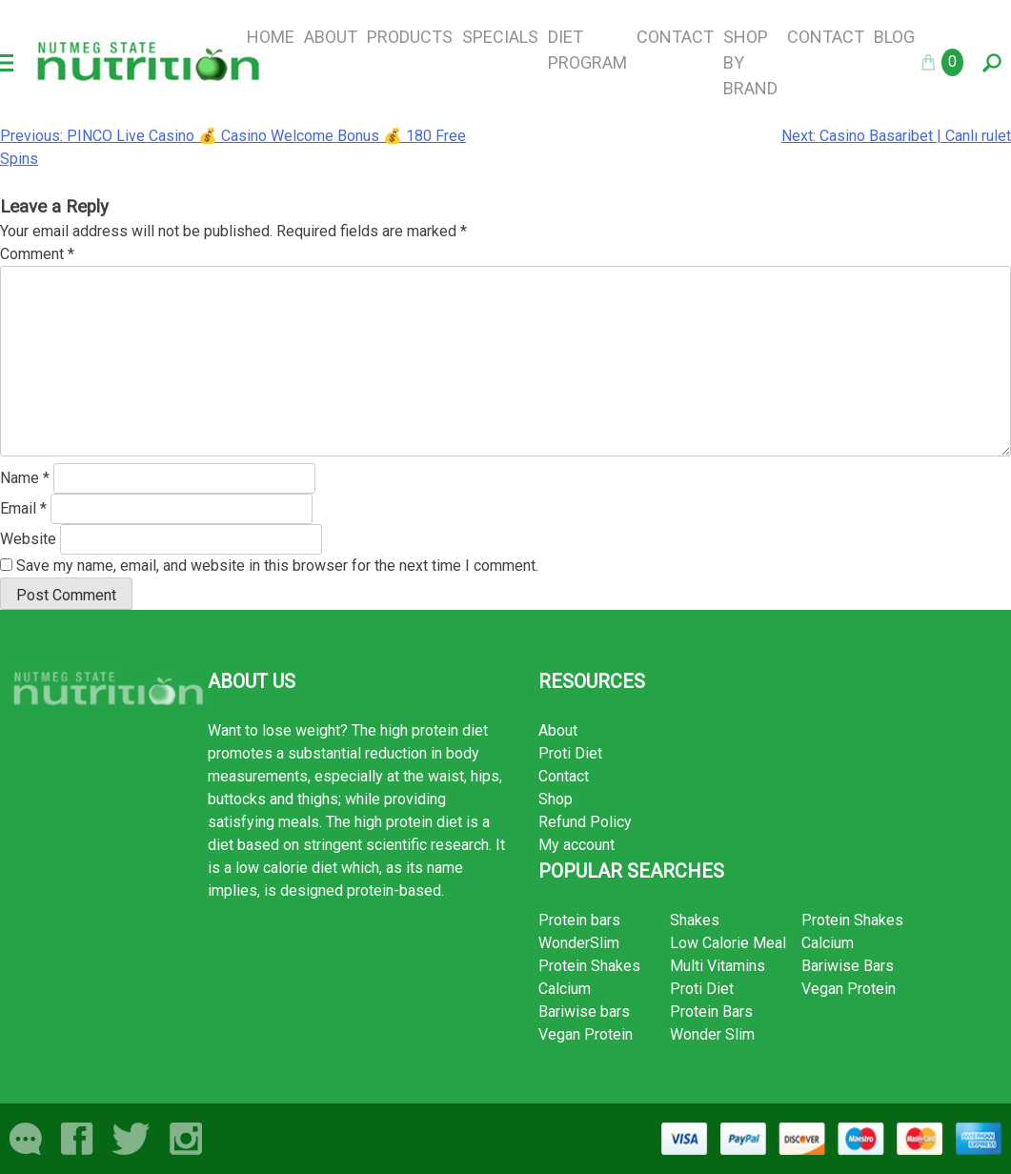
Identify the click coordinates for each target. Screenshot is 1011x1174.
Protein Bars (711, 1011)
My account (576, 845)
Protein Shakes (589, 966)
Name (25, 478)
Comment (37, 254)
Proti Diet (570, 753)
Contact (675, 37)
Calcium (564, 989)
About (330, 37)
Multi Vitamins (717, 966)
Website (28, 539)
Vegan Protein (585, 1034)
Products (410, 37)
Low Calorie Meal (728, 943)
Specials (500, 37)
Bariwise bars (584, 1011)
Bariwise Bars (847, 966)
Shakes (694, 920)
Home (270, 37)
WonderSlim (578, 943)
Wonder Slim (712, 1034)
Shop (555, 799)
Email (23, 508)
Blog (894, 37)
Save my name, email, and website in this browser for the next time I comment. (277, 566)
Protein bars (579, 920)
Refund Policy (585, 822)
